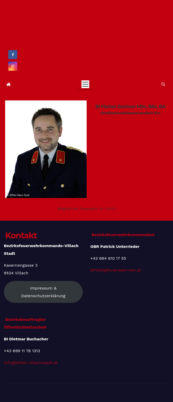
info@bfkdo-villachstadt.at (30, 362)
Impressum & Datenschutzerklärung (43, 292)
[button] (163, 84)
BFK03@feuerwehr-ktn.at (115, 270)
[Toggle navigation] (85, 84)
